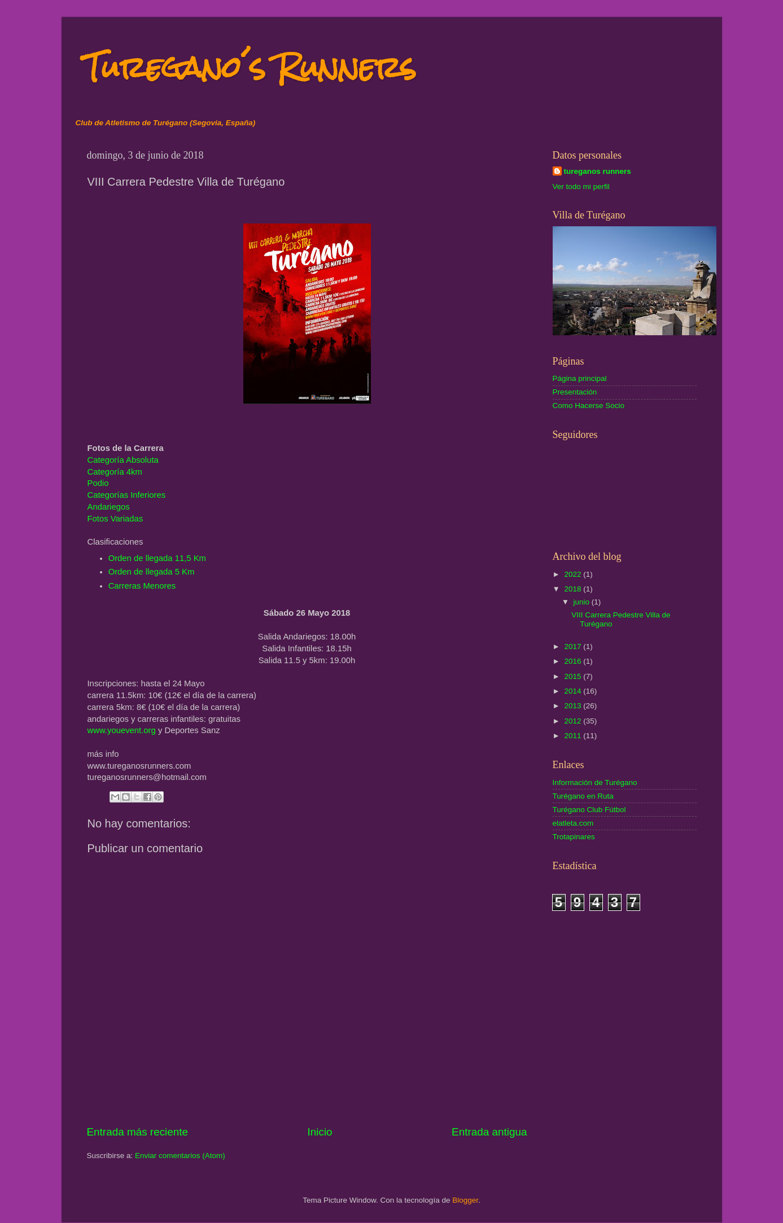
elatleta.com (573, 823)
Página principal (580, 378)
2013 (573, 706)
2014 (573, 691)
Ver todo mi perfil (581, 186)
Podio (98, 483)
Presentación (575, 392)
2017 (573, 646)
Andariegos (109, 506)
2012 (573, 721)
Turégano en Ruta (583, 796)
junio (583, 602)
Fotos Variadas (115, 518)
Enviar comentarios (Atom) (180, 1155)
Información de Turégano (595, 782)
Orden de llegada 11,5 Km (157, 558)
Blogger (465, 1200)
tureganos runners (597, 171)
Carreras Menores (142, 585)
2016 (573, 661)
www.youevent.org (122, 730)
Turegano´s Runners (250, 67)
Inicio (320, 1132)
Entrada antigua (489, 1132)
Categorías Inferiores (127, 494)
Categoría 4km (115, 471)
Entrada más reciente (138, 1132)
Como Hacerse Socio (589, 405)
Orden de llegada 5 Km (151, 571)
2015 (573, 676)
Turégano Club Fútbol (589, 809)
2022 (573, 574)
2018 (573, 589)
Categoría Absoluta (123, 459)
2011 (573, 735)
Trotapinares (574, 836)
